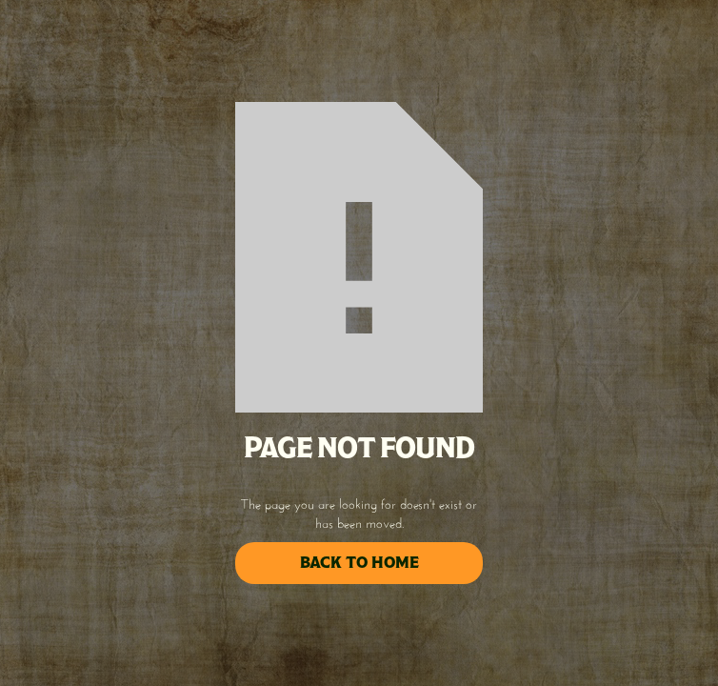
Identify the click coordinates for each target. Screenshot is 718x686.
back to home (359, 563)
